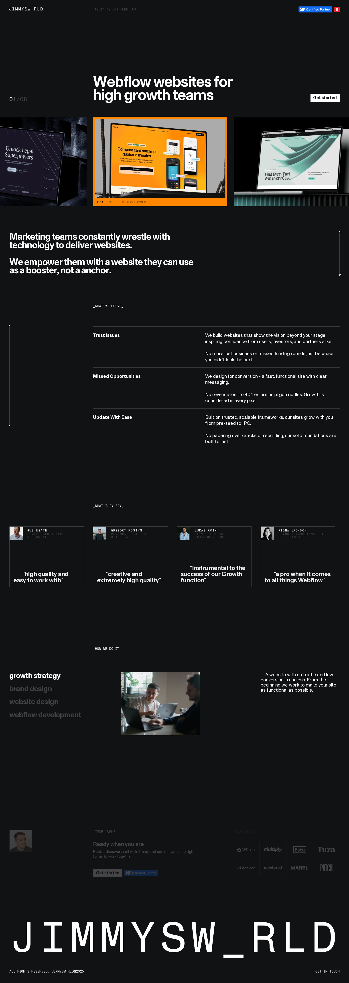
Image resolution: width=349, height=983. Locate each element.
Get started (325, 97)
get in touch (327, 971)
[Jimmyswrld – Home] (26, 9)
